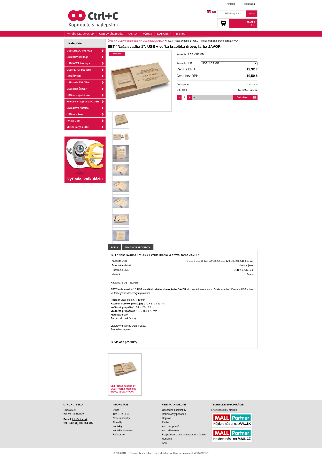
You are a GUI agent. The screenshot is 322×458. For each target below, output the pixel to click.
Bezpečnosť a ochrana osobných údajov (184, 434)
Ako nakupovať (170, 426)
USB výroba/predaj (111, 33)
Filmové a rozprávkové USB (83, 101)
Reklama (167, 438)
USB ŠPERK (74, 76)
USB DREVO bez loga (79, 50)
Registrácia (249, 3)
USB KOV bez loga (77, 57)
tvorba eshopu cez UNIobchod (154, 453)
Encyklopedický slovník (224, 410)
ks (194, 97)
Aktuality (117, 422)
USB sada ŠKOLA (77, 88)
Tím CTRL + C (121, 414)
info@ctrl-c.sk (79, 419)
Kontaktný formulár (123, 430)
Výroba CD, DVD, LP (80, 33)
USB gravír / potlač (78, 108)
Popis (114, 247)
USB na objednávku (78, 95)
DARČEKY (164, 33)
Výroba (147, 33)
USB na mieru (75, 114)
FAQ (164, 442)
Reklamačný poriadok (174, 414)
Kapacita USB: (185, 63)
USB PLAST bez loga (79, 69)
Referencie (119, 434)
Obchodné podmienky (174, 410)
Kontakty (117, 426)
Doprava (166, 418)
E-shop (180, 33)
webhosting (176, 453)
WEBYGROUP (201, 453)
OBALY (133, 33)
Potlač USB (73, 120)
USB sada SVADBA (78, 82)
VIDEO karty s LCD (78, 127)
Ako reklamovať (170, 430)
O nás (116, 410)
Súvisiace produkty (137, 247)
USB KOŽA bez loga (78, 63)
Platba (165, 422)
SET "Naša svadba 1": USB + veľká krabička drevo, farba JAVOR (123, 389)
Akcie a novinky (121, 418)
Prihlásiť (230, 3)
